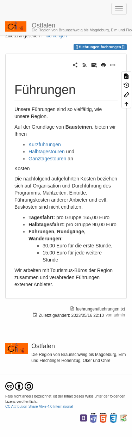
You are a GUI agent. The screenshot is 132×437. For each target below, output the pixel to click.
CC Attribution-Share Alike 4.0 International (39, 406)
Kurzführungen (45, 144)
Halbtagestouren (47, 151)
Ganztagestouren (47, 158)
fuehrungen (56, 35)
